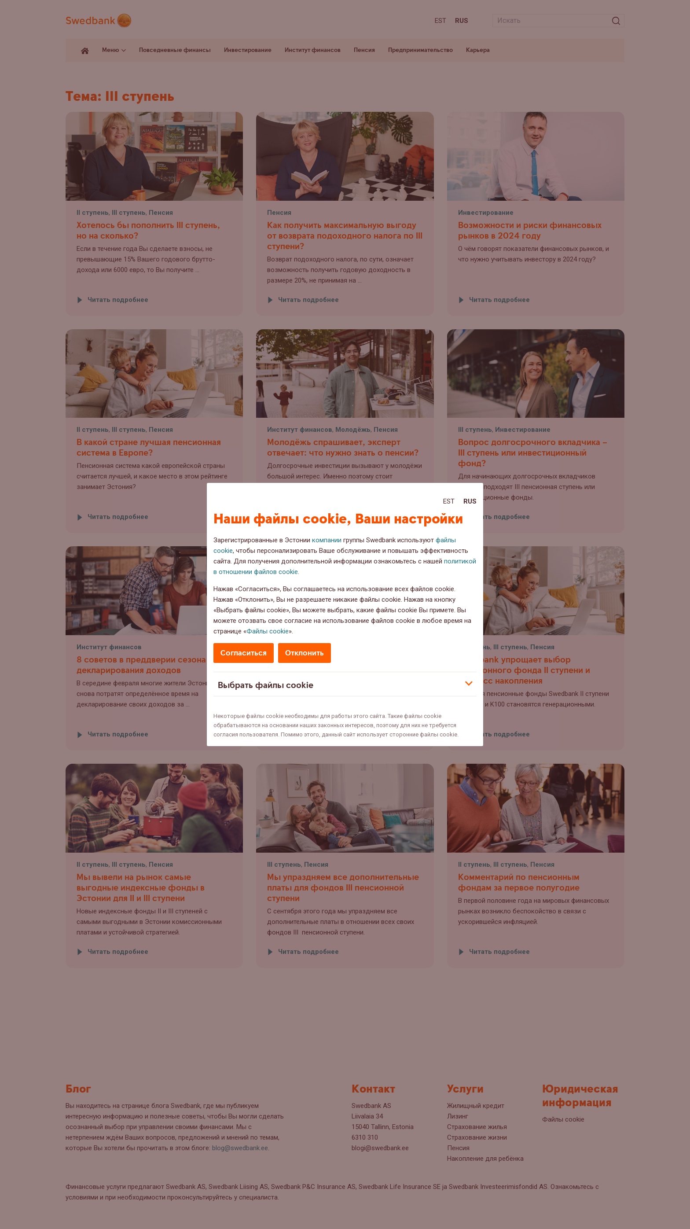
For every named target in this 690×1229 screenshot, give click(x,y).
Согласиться (243, 653)
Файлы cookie (267, 631)
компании (326, 540)
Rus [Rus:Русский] (470, 501)
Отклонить (304, 653)
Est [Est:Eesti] (449, 501)
